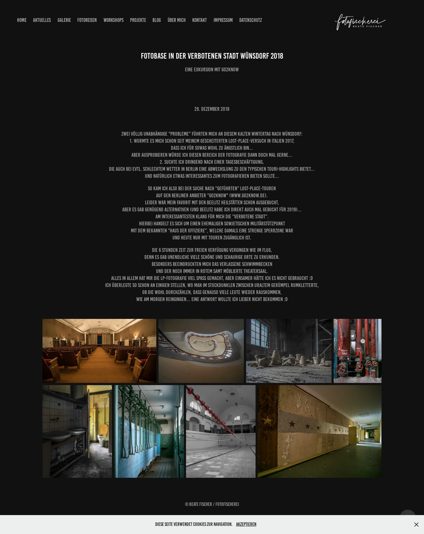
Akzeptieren (246, 524)
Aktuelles (42, 20)
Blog (157, 20)
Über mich (177, 20)
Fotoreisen (87, 20)
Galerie (64, 20)
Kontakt (199, 20)
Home (22, 20)
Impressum (223, 20)
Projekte (138, 20)
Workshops (114, 20)
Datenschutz (250, 20)
